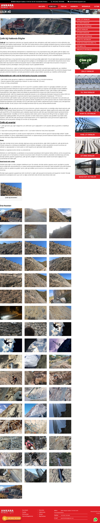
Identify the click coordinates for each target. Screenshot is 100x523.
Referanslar (25, 514)
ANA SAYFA (41, 6)
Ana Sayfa (24, 510)
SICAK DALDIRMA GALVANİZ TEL (86, 43)
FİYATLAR (63, 6)
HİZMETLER (53, 6)
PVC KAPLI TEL (81, 46)
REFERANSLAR (86, 6)
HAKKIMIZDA (74, 6)
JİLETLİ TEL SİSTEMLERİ (84, 26)
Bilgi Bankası (42, 516)
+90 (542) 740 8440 (58, 1)
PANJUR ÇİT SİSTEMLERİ (84, 49)
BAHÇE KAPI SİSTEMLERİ (84, 36)
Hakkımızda (41, 512)
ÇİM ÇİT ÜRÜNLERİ (82, 29)
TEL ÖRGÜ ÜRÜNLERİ (83, 23)
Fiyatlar (23, 512)
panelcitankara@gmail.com (78, 1)
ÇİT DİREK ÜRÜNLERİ (83, 33)
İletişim (40, 514)
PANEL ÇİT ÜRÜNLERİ (83, 19)
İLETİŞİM (96, 6)
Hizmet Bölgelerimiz (27, 516)
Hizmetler (41, 510)
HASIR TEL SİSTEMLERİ (84, 39)
